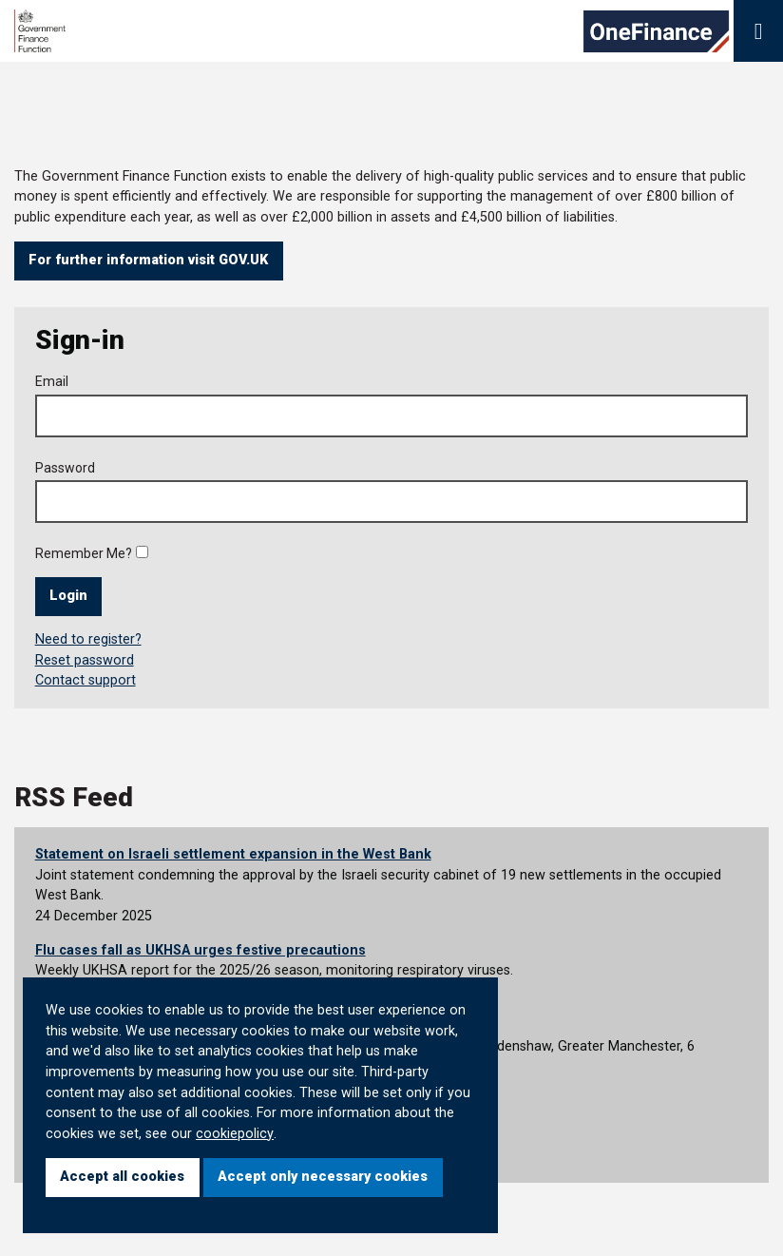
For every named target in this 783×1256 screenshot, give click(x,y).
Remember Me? (83, 553)
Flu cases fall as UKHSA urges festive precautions (200, 950)
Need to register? (88, 639)
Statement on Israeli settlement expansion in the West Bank (233, 854)
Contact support (85, 680)
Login (68, 596)
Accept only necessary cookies (323, 1177)
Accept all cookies (122, 1177)
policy (256, 1134)
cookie (217, 1134)
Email (51, 381)
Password (65, 467)
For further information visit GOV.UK (148, 260)
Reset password (84, 660)
